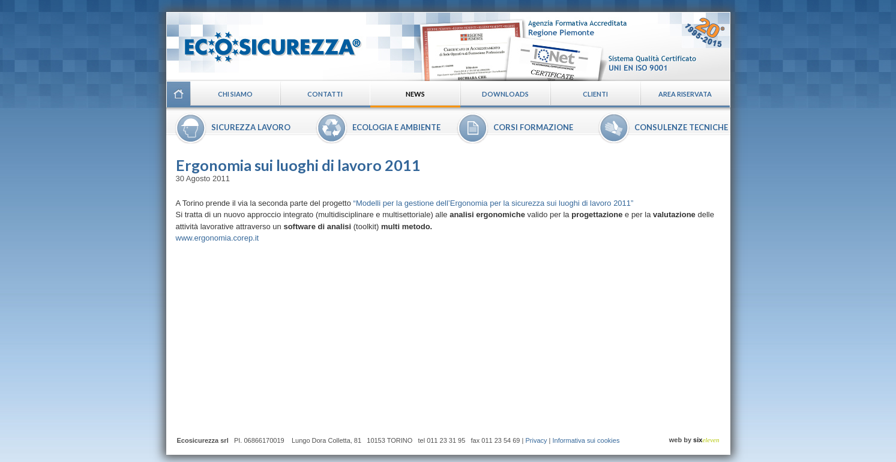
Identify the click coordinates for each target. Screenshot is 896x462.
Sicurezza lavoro (250, 127)
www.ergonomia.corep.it (217, 237)
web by (694, 439)
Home (178, 94)
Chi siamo (235, 94)
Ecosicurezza (265, 42)
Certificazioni (572, 46)
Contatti (325, 94)
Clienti (595, 94)
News (415, 94)
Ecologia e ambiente (396, 127)
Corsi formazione (533, 127)
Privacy (536, 440)
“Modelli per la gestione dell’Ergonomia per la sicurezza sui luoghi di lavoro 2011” (493, 203)
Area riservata (685, 94)
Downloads (505, 94)
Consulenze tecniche (681, 127)
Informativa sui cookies (586, 440)
